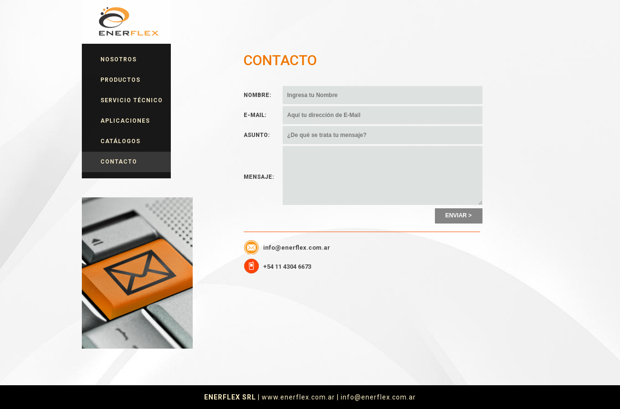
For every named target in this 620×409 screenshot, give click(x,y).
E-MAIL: (255, 115)
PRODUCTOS (120, 80)
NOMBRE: (257, 95)
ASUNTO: (257, 135)
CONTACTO (118, 161)
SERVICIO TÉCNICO (131, 100)
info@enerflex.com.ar (296, 247)
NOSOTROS (118, 59)
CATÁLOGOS (120, 141)
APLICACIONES (125, 120)
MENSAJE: (259, 177)
